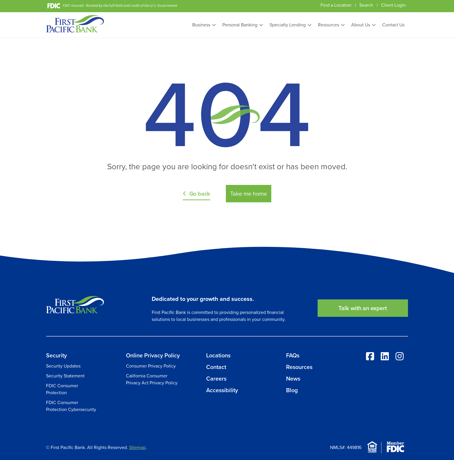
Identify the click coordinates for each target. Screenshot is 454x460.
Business (201, 24)
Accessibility (222, 390)
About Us (360, 24)
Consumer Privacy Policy (151, 366)
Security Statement (65, 375)
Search (366, 5)
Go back (199, 193)
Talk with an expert (362, 308)
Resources (328, 24)
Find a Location (336, 5)
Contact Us (393, 24)
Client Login (393, 5)
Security (56, 355)
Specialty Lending (288, 24)
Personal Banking (239, 24)
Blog (292, 390)
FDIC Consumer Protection (62, 389)
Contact (216, 367)
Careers (216, 378)
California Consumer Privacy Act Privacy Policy (151, 379)
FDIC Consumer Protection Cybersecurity (71, 406)
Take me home (248, 193)
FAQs (292, 355)
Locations (218, 355)
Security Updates (63, 366)
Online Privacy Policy (153, 355)
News (293, 378)
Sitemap (137, 447)
